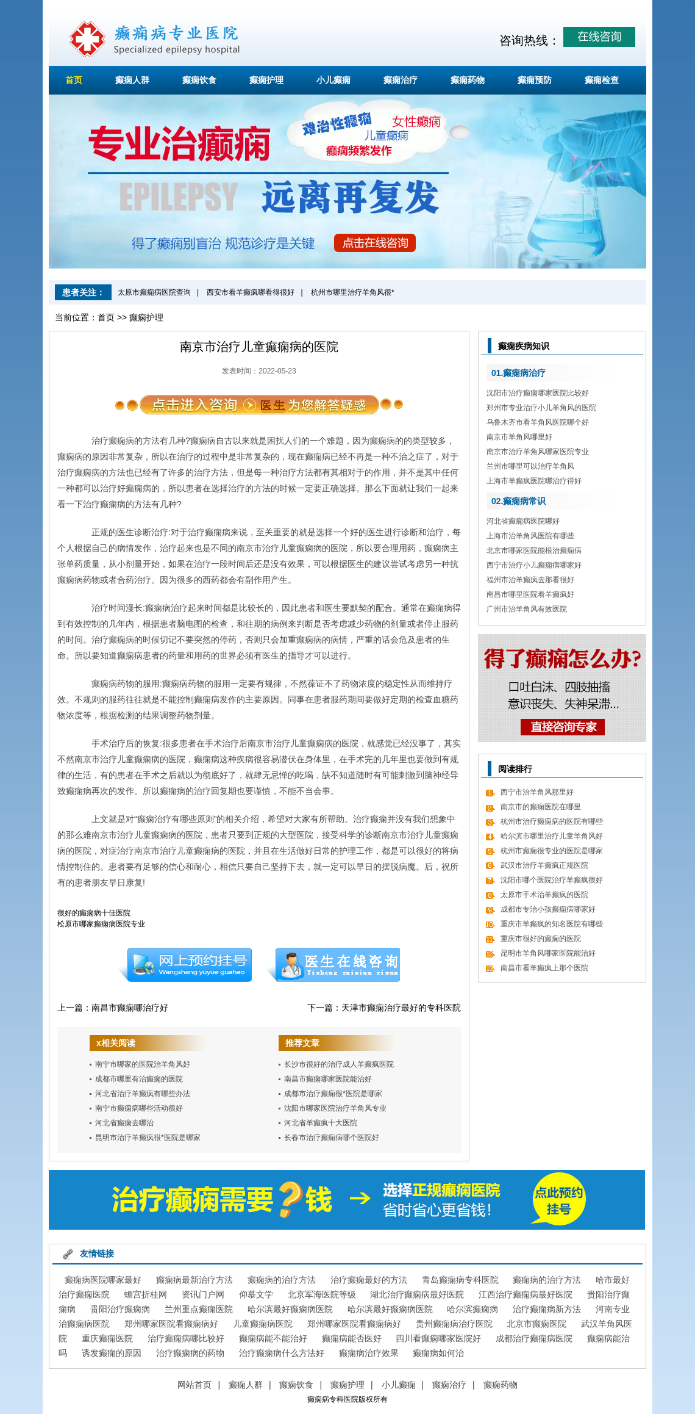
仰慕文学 (256, 1294)
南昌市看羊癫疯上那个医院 (544, 968)
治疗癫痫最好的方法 (368, 1280)
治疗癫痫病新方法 (547, 1309)
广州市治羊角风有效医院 (526, 609)
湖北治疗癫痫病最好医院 (417, 1294)
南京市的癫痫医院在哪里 (541, 807)
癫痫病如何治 (438, 1353)
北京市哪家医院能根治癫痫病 (534, 550)
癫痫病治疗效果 (369, 1353)
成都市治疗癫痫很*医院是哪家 (333, 1093)
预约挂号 (184, 965)
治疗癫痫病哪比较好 (186, 1338)
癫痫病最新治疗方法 (194, 1280)
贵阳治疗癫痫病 (120, 1309)
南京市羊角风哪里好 (519, 437)
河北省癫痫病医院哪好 (523, 521)
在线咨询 (333, 965)
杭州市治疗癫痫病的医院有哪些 (552, 821)
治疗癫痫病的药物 (190, 1353)
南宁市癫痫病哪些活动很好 (139, 1108)
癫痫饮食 (199, 80)
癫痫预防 (535, 80)
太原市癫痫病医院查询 (154, 292)
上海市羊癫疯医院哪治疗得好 (534, 481)
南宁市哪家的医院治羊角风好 (142, 1064)
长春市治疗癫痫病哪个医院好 (331, 1137)
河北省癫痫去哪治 (124, 1123)
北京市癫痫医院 (536, 1324)
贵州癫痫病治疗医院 (454, 1324)
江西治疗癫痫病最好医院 (525, 1294)
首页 (73, 80)
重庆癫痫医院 (107, 1338)
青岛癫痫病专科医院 (460, 1280)
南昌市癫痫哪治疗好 (129, 1007)
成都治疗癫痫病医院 (534, 1338)
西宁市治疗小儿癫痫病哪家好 (534, 565)
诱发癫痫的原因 (111, 1353)
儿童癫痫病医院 (263, 1324)
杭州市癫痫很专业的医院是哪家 (552, 850)
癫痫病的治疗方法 (282, 1280)
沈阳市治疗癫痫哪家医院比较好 (537, 393)
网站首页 (194, 1385)
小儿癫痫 (333, 80)
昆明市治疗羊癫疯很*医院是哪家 (148, 1137)
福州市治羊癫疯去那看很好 (530, 579)
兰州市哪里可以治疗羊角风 (530, 466)
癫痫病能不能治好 (273, 1338)
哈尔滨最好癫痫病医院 (290, 1309)
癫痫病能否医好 (352, 1338)
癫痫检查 (602, 80)
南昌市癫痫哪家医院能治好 (328, 1079)
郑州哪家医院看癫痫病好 (171, 1324)
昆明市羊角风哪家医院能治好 (548, 953)
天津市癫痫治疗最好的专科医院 (401, 1007)
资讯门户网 (203, 1294)
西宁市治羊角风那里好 (537, 792)
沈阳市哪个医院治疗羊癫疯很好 (552, 880)
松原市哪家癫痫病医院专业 (101, 924)
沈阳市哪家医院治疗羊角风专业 (335, 1108)
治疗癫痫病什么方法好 (281, 1353)
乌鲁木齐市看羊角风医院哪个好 (537, 422)
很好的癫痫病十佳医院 (93, 913)
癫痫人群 (132, 80)
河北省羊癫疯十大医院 (320, 1123)
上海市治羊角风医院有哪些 (530, 536)
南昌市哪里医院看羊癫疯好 (530, 594)
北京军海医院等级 (322, 1294)
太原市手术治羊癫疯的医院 (544, 894)
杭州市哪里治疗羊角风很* (352, 292)
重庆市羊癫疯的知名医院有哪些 (552, 924)
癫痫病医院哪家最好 (103, 1280)
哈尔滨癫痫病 (472, 1309)
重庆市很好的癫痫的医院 (541, 938)
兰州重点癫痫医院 (199, 1309)
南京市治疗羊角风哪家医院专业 (537, 451)
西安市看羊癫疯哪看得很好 (250, 292)
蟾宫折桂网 (145, 1294)
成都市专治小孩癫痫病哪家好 (548, 909)
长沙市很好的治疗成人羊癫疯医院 (339, 1064)
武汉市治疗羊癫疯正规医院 (544, 865)
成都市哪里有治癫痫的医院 (139, 1079)
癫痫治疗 (400, 80)
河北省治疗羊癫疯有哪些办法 (142, 1093)
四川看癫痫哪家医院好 (438, 1338)
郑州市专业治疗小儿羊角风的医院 (541, 407)
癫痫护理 (266, 80)
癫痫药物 (468, 80)
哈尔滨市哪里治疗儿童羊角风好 (552, 836)
